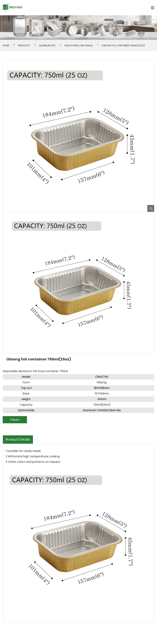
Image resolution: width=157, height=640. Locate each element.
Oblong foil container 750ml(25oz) (123, 45)
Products (24, 45)
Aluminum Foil (47, 45)
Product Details (18, 439)
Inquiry (14, 420)
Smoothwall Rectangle (78, 45)
